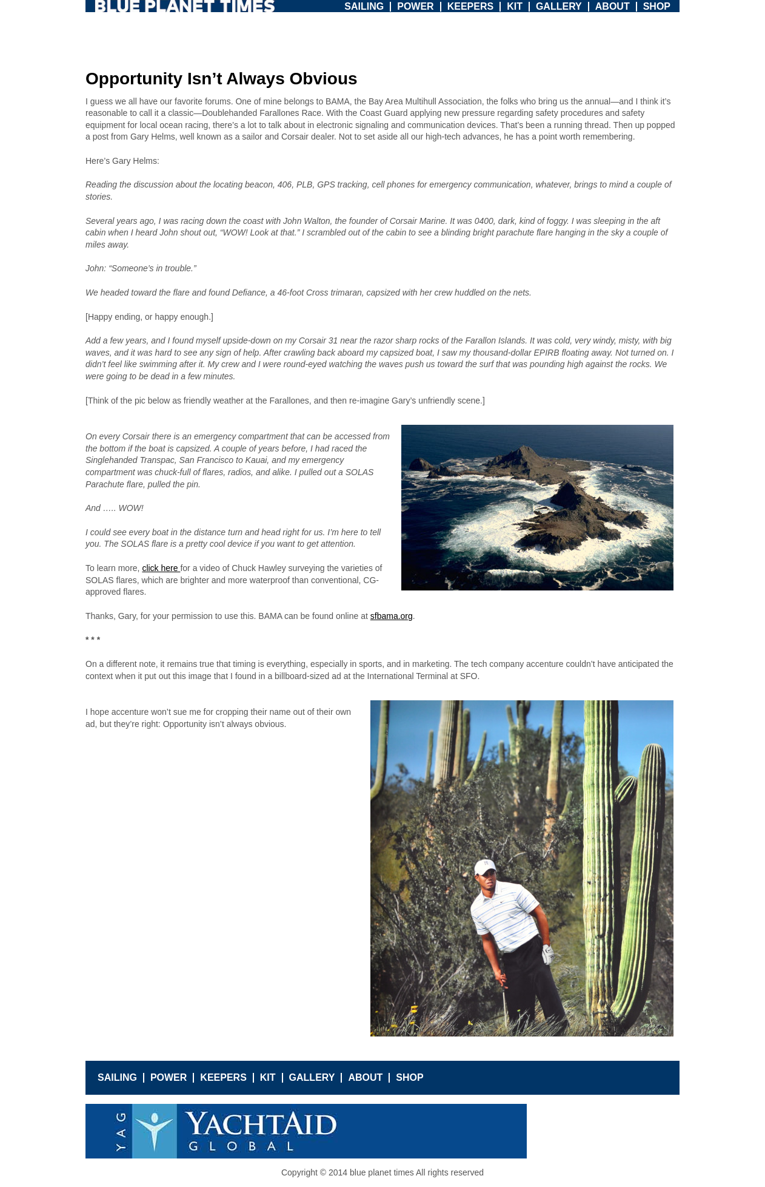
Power (415, 6)
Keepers (470, 6)
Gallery (559, 6)
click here (161, 568)
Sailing (364, 6)
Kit (515, 6)
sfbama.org (391, 616)
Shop (656, 6)
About (612, 6)
